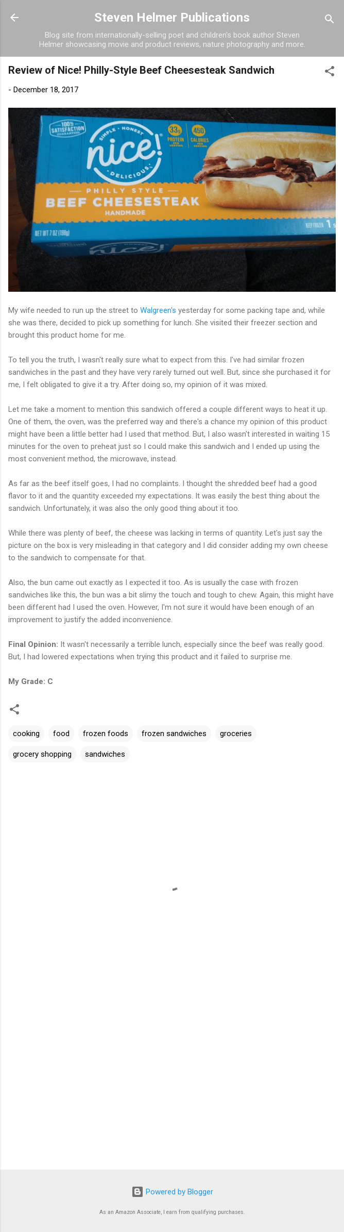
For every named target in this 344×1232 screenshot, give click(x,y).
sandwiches (105, 754)
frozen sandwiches (174, 733)
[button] (329, 73)
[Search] (329, 21)
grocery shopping (42, 754)
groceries (236, 733)
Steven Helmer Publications (172, 17)
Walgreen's (158, 310)
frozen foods (105, 733)
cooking (26, 733)
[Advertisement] (172, 1081)
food (61, 733)
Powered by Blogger (172, 1191)
